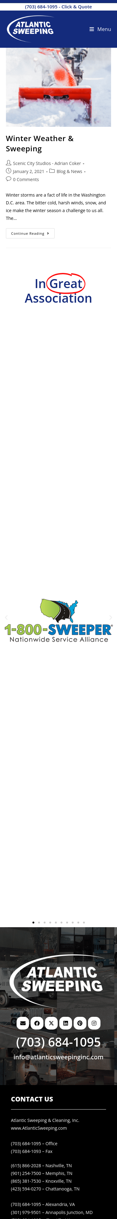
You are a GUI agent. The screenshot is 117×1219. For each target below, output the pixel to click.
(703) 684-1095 (41, 6)
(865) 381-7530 (26, 1181)
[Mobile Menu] (100, 29)
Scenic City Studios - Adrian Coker (47, 163)
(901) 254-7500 (26, 1173)
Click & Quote (76, 6)
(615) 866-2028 (26, 1165)
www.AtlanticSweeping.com (39, 1128)
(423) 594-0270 (26, 1189)
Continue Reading (33, 232)
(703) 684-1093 (26, 1151)
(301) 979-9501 (26, 1212)
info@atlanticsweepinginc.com (58, 1057)
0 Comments (26, 179)
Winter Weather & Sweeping (40, 143)
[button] (6, 618)
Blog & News (69, 171)
